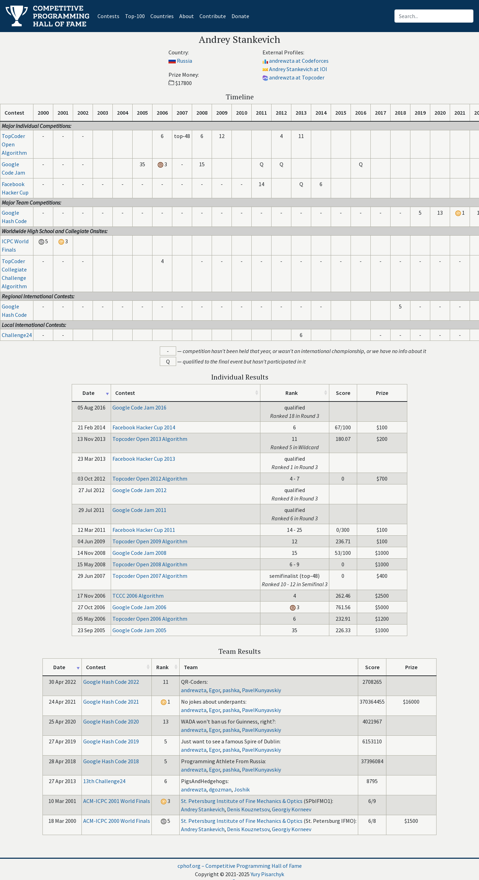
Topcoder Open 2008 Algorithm (149, 564)
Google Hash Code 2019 (111, 741)
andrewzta (193, 690)
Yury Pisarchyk (267, 874)
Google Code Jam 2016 (139, 407)
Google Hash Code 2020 (111, 721)
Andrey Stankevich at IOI (298, 69)
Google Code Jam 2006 (139, 607)
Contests (109, 16)
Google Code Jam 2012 (139, 490)
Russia (184, 60)
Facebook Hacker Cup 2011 (143, 529)
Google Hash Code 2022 (111, 681)
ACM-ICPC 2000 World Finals (116, 820)
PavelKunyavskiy (261, 690)
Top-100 (135, 16)
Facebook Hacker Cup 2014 (143, 427)
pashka (231, 690)
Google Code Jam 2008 (139, 552)
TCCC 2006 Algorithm (138, 595)
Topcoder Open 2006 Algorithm (149, 618)
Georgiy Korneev (291, 809)
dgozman (220, 789)
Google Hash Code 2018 (111, 761)
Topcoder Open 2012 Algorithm (149, 478)
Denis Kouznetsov (248, 809)
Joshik (242, 789)
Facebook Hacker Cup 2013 (143, 458)
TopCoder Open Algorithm (14, 144)
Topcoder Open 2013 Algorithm (149, 438)
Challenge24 (17, 334)
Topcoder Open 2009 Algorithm (149, 541)
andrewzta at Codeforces (299, 60)
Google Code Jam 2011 (139, 509)
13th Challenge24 (104, 781)
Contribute (212, 16)
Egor (214, 690)
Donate (240, 16)
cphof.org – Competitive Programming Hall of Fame (240, 865)
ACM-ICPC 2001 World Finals (116, 800)
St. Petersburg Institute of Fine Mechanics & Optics (242, 800)
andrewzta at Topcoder (296, 77)
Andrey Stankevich (203, 809)
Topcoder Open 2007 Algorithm (149, 575)
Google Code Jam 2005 (139, 630)
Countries (162, 16)
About (186, 16)
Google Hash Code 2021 (111, 701)
